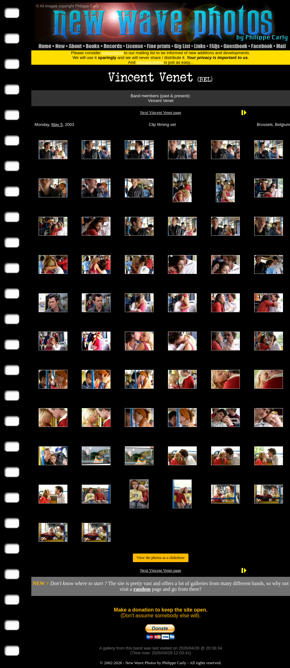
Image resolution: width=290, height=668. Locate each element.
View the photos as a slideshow (161, 557)
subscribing (112, 52)
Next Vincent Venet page (160, 112)
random (141, 589)
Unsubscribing (150, 62)
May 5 (57, 124)
